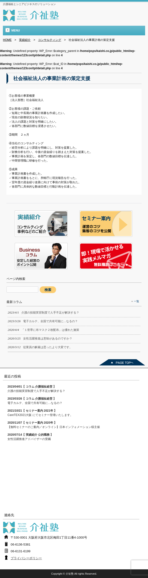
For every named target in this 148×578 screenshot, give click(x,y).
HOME (7, 40)
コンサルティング (49, 40)
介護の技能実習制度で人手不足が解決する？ (36, 389)
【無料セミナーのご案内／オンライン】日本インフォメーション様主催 (53, 425)
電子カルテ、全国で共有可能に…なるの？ (34, 401)
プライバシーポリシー (26, 558)
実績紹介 (25, 40)
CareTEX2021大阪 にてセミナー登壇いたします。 (40, 413)
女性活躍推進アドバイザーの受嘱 (30, 437)
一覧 (136, 301)
